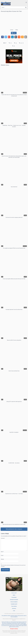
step (15, 43)
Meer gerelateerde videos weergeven (14, 529)
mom (10, 43)
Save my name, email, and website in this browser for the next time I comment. (13, 566)
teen (13, 45)
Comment (3, 538)
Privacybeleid (14, 597)
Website (2, 559)
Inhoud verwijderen (14, 601)
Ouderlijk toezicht (14, 604)
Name (2, 551)
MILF (5, 43)
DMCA (14, 595)
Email (2, 555)
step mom (21, 43)
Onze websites (14, 606)
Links (14, 610)
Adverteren (14, 608)
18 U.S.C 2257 (14, 592)
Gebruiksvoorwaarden (14, 599)
